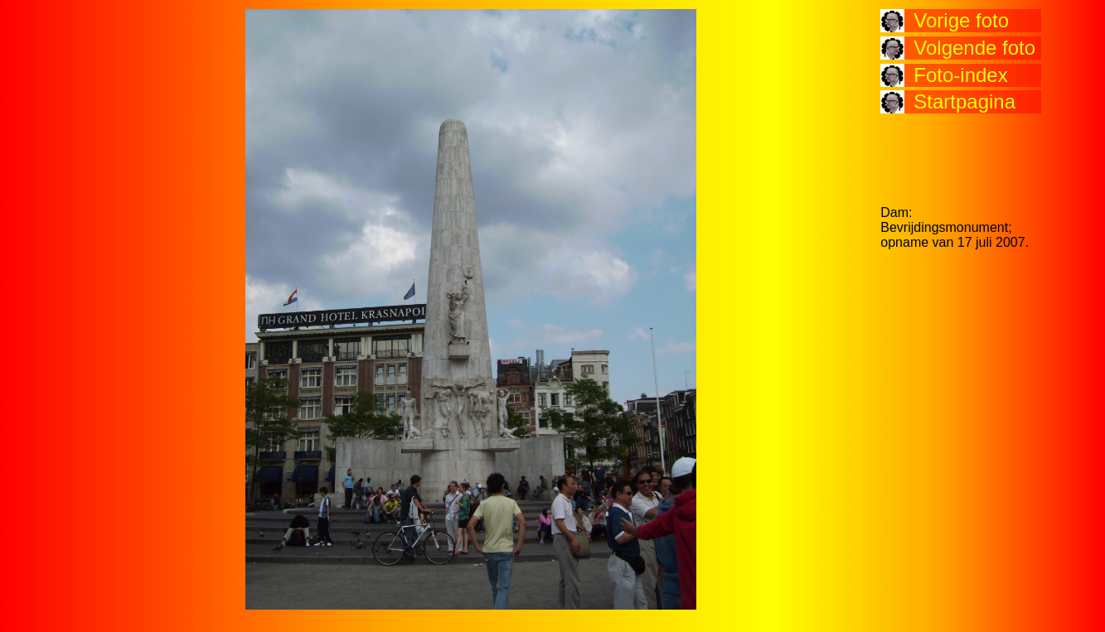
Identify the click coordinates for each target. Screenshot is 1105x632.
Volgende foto (974, 47)
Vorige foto (961, 20)
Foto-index (960, 75)
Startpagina (964, 101)
